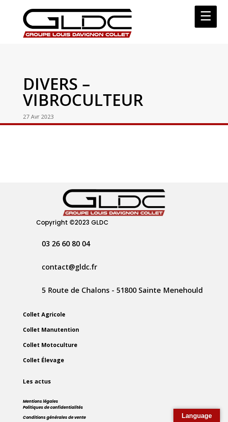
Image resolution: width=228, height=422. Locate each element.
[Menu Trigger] (206, 17)
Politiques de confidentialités (53, 407)
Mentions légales (40, 401)
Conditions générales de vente (54, 417)
